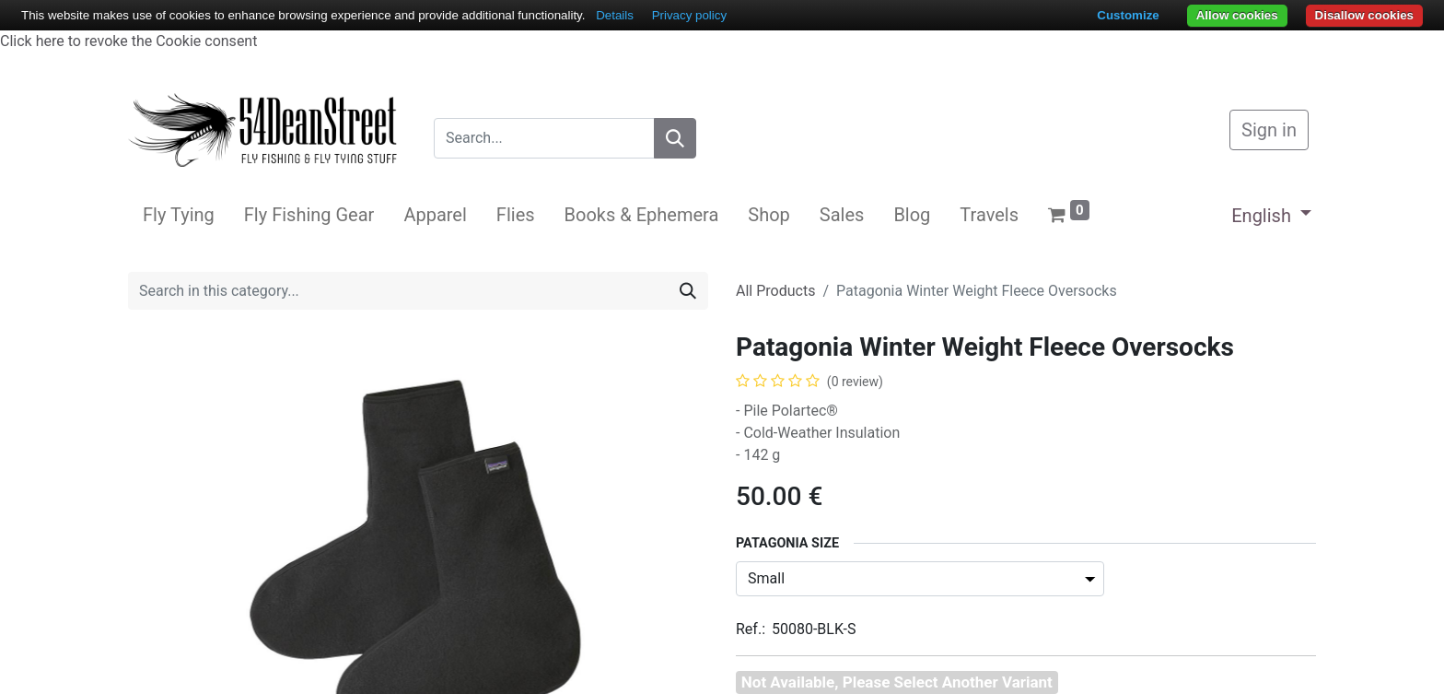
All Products (775, 291)
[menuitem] (178, 215)
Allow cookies (1237, 15)
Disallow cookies (1364, 15)
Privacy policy (689, 15)
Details (615, 15)
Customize (1128, 15)
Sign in (1269, 130)
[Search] (675, 138)
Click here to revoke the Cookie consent (128, 41)
